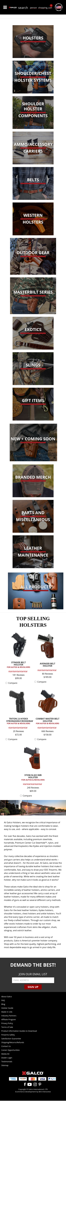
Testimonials (6, 1061)
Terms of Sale (7, 1027)
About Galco (6, 996)
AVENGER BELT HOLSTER (47, 665)
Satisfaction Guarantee (11, 1038)
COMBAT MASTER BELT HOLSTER (47, 721)
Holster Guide (7, 1008)
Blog (3, 1004)
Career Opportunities (10, 1050)
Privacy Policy (7, 1023)
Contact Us (6, 1046)
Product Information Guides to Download (19, 1031)
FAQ (3, 1000)
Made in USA (6, 1012)
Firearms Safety (8, 1034)
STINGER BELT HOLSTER (18, 664)
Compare (12, 683)
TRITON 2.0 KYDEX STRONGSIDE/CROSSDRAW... (19, 721)
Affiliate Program (8, 1019)
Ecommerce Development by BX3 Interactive (33, 1091)
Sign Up (33, 987)
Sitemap (4, 1065)
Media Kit (5, 1054)
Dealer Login (6, 1057)
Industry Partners (8, 1015)
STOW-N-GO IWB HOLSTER (33, 777)
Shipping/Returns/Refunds (12, 1042)
